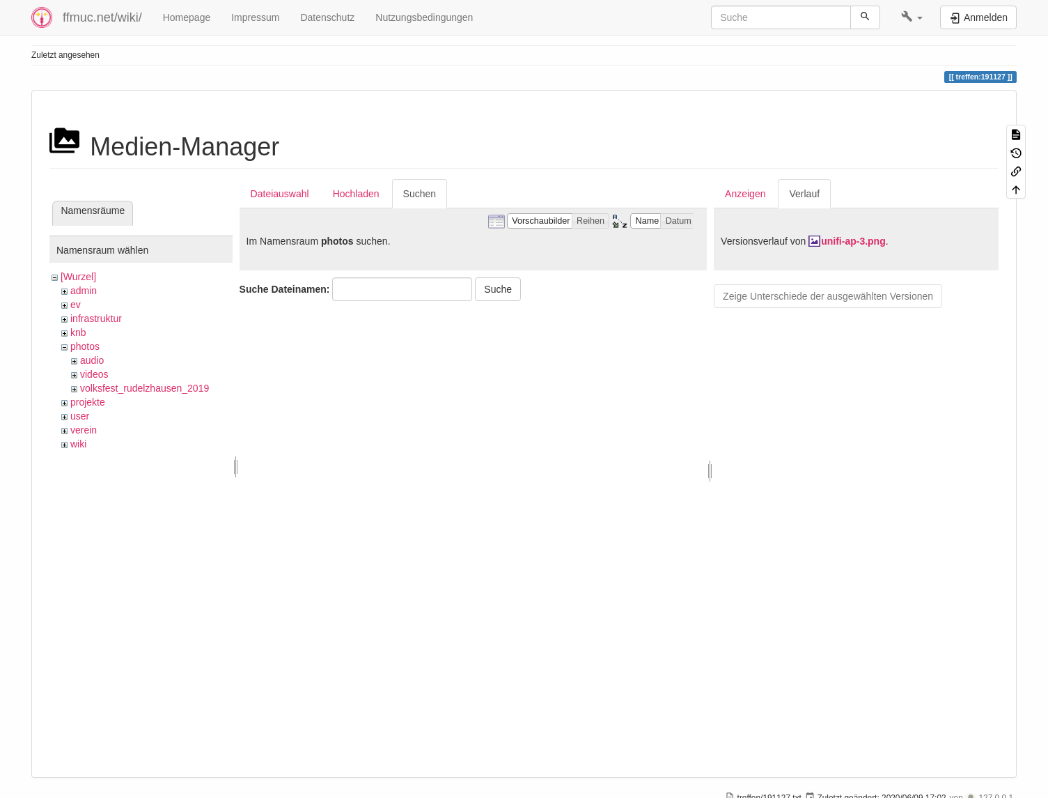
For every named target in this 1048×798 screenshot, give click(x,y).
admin (83, 290)
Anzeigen (745, 193)
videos (94, 374)
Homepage (187, 17)
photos (85, 346)
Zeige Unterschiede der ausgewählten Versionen (828, 296)
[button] (912, 17)
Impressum (255, 17)
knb (78, 332)
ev (75, 304)
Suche (498, 289)
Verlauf (804, 193)
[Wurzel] (78, 276)
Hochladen (356, 193)
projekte (87, 402)
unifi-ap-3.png (853, 241)
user (79, 416)
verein (83, 430)
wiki (78, 444)
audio (92, 360)
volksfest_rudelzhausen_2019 (144, 388)
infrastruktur (96, 318)
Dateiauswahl (280, 193)
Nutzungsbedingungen (424, 17)
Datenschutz (327, 17)
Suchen (419, 193)
